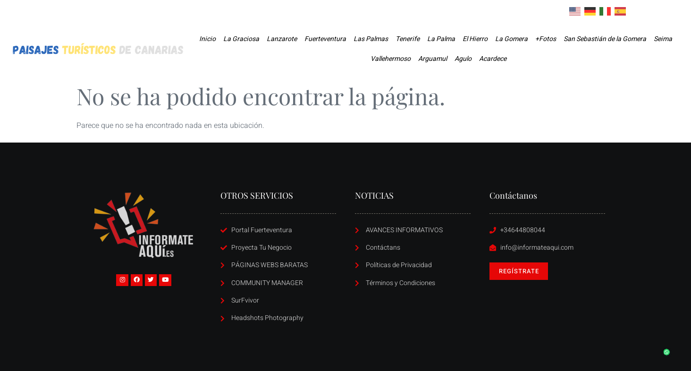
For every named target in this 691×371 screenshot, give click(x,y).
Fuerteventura (325, 39)
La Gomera (511, 39)
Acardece (492, 59)
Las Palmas (371, 39)
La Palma (441, 39)
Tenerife (408, 39)
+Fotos (545, 39)
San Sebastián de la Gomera (605, 39)
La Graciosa (241, 39)
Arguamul (432, 59)
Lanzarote (282, 39)
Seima (663, 39)
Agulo (463, 59)
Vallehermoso (391, 59)
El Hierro (475, 39)
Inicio (207, 39)
